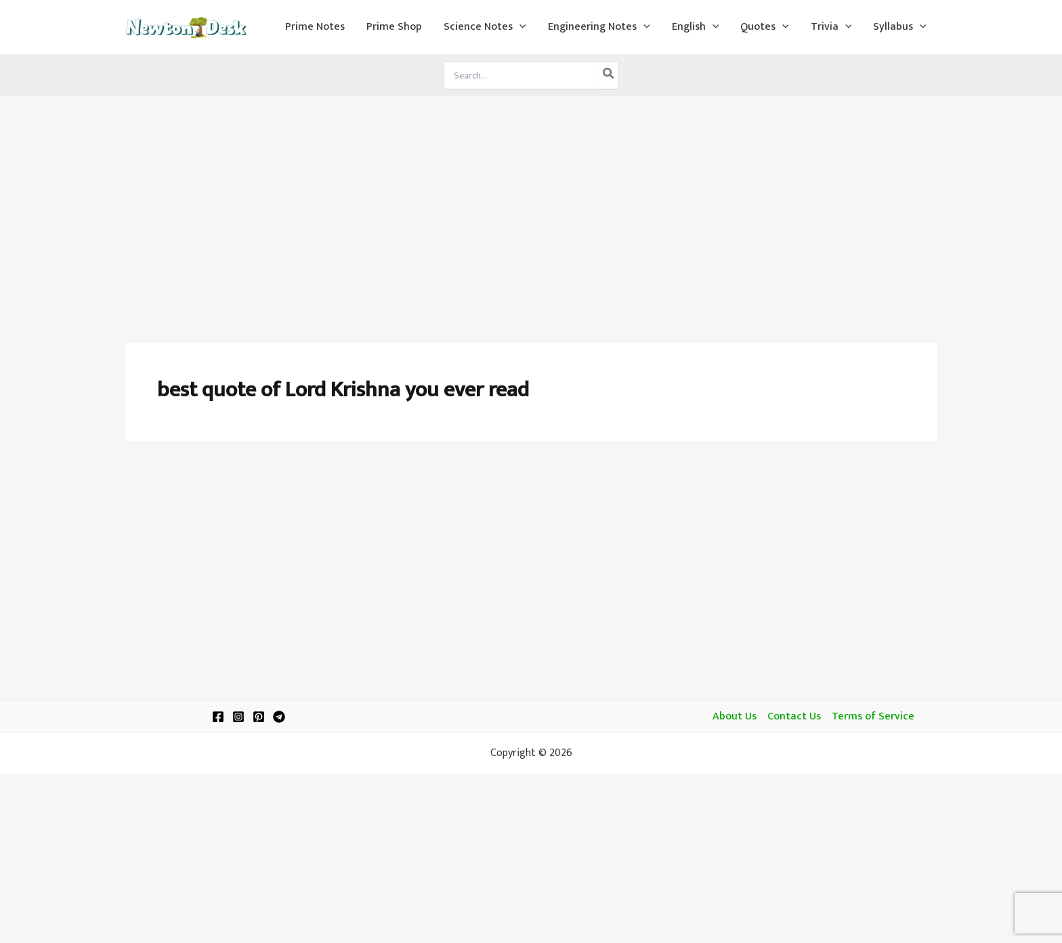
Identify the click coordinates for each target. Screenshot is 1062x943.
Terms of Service (873, 717)
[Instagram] (238, 717)
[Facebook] (218, 717)
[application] (519, 27)
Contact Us (794, 717)
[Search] (609, 75)
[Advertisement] (531, 198)
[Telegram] (279, 717)
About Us (735, 717)
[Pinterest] (259, 717)
